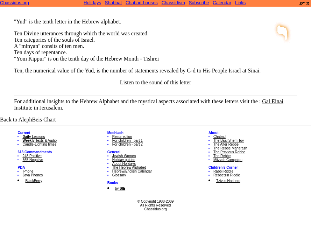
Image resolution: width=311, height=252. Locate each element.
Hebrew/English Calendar (132, 171)
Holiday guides (123, 160)
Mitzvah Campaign (227, 160)
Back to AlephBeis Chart (28, 119)
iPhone (27, 171)
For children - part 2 (127, 144)
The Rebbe (222, 156)
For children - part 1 (127, 140)
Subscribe (199, 2)
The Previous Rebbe (229, 152)
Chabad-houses (142, 2)
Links (240, 2)
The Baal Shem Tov (228, 140)
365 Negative (32, 160)
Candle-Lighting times (39, 144)
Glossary (119, 175)
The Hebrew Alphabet (129, 167)
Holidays (92, 2)
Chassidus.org (14, 2)
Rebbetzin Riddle (226, 175)
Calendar (222, 2)
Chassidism (173, 2)
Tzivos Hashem (228, 181)
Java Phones (32, 175)
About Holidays (124, 164)
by (120, 188)
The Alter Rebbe (226, 144)
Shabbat (113, 2)
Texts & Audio (39, 140)
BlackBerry (33, 181)
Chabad (219, 137)
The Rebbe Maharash (230, 148)
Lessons (33, 137)
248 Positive (31, 156)
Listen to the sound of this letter (155, 82)
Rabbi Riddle (223, 171)
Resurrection (122, 137)
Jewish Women (124, 156)
